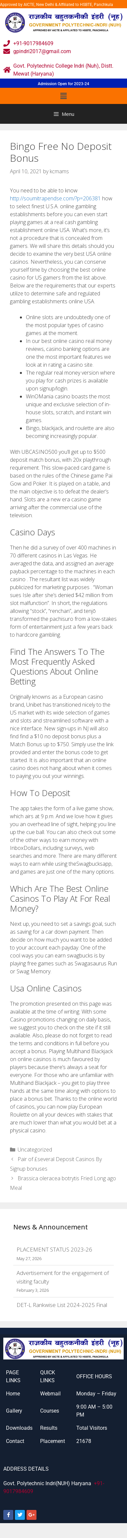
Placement (52, 1441)
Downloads (19, 1428)
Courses (49, 1411)
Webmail (50, 1393)
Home (13, 1393)
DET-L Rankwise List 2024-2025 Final (62, 1305)
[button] (63, 95)
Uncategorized (35, 1149)
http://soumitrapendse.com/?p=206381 (55, 198)
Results (48, 1428)
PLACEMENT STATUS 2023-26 (54, 1249)
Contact (15, 1441)
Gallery (14, 1411)
